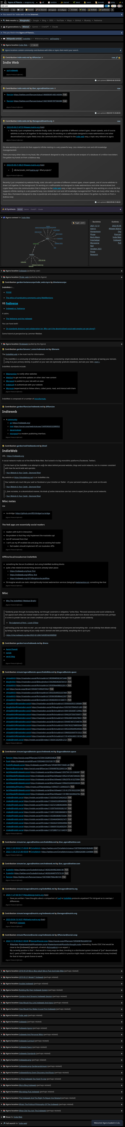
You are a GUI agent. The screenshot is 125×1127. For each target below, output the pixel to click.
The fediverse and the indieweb (19, 318)
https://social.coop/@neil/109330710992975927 (29, 689)
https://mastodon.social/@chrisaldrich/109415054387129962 (56, 710)
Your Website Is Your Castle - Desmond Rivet (23, 473)
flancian (10, 94)
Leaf (59, 898)
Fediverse (12, 303)
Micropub (10, 381)
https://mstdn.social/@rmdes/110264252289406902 (45, 801)
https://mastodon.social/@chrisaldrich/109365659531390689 (56, 703)
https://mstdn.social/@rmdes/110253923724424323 (45, 797)
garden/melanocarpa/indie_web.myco (33, 282)
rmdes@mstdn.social (14, 739)
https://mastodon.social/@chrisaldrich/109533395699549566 (56, 729)
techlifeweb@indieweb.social (18, 772)
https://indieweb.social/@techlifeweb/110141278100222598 (55, 790)
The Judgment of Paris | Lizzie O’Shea (23, 622)
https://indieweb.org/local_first (22, 571)
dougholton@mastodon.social (18, 707)
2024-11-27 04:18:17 (14, 895)
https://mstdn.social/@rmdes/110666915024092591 (45, 826)
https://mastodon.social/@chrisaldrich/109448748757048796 (56, 721)
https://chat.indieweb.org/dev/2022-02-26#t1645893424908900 (31, 635)
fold (64, 95)
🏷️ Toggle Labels (78, 223)
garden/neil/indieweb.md (28, 446)
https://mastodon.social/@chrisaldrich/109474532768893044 (56, 725)
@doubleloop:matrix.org (33, 895)
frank (8, 761)
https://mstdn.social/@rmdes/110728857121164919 (45, 830)
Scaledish (10, 869)
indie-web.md (23, 121)
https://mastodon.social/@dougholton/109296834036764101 (41, 681)
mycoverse (94, 243)
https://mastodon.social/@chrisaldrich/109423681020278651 (56, 718)
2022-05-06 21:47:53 (15, 127)
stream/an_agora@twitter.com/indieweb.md (36, 863)
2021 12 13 (94, 226)
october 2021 (96, 249)
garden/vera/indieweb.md (28, 643)
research (94, 254)
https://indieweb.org (15, 456)
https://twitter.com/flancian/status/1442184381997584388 (38, 101)
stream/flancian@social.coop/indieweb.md (35, 935)
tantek (8, 653)
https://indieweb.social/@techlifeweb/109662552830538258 (55, 783)
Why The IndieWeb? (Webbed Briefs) (21, 600)
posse (92, 251)
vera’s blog (10, 656)
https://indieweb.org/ (21, 423)
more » (97, 362)
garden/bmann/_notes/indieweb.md (33, 349)
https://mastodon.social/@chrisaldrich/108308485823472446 (41, 678)
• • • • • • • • (53, 20)
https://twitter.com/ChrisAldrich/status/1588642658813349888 (67, 851)
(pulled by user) (62, 270)
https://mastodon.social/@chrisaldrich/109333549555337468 (41, 692)
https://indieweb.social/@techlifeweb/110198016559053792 (55, 794)
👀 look (20, 10)
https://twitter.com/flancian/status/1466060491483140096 (38, 94)
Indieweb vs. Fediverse (15, 308)
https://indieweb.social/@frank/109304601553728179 (33, 761)
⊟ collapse (62, 10)
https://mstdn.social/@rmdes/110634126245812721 (45, 739)
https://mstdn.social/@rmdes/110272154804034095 (45, 805)
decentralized (15, 430)
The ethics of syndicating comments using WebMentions (29, 298)
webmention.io (82, 582)
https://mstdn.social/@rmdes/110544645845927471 (45, 819)
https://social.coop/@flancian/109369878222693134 (45, 768)
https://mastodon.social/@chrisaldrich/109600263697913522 (56, 732)
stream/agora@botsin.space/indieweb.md (35, 751)
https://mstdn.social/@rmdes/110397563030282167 (45, 808)
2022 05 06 (116, 226)
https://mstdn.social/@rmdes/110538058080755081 (45, 815)
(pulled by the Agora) (62, 277)
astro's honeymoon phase (95, 231)
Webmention (11, 374)
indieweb (14, 70)
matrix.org (34, 170)
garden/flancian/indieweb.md (30, 406)
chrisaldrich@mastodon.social (18, 703)
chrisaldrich (11, 678)
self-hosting (54, 38)
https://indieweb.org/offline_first (23, 574)
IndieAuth (10, 385)
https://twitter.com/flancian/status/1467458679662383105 (37, 877)
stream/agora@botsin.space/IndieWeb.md (35, 672)
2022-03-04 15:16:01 (14, 919)
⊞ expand (52, 10)
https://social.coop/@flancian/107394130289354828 (34, 757)
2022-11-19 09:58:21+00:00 (17, 941)
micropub (14, 433)
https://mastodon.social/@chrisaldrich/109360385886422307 (41, 696)
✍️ (119, 57)
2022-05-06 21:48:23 (15, 165)
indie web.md (23, 57)
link (42, 127)
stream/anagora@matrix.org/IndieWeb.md (36, 889)
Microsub (10, 388)
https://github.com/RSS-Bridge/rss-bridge (33, 513)
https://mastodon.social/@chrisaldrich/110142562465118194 (56, 736)
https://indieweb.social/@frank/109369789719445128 (47, 765)
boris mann (95, 237)
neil (92, 246)
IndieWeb (26, 38)
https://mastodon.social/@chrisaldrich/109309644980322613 (41, 685)
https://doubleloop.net (23, 477)
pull (8, 70)
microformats (40, 398)
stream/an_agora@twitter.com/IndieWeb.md (36, 842)
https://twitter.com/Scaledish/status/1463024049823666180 (39, 869)
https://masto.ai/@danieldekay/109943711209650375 (47, 786)
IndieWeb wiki (11, 354)
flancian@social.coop (14, 768)
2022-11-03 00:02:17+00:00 (17, 848)
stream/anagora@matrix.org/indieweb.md (35, 913)
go (11, 423)
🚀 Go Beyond (41, 10)
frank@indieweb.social (15, 765)
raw (113, 57)
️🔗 (117, 57)
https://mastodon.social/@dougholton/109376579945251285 (57, 707)
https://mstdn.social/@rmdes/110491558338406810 (45, 812)
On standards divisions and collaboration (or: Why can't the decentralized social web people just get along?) (50, 329)
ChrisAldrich (35, 848)
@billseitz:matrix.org (31, 919)
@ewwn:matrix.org (32, 127)
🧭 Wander (30, 10)
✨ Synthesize (104, 10)
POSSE (9, 292)
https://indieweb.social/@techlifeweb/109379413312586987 (55, 772)
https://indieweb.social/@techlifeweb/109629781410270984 (55, 779)
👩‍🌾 (4, 57)
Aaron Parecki (12, 649)
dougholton (11, 681)
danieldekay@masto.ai (15, 786)
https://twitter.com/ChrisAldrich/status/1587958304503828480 (67, 848)
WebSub (9, 377)
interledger (95, 240)
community (12, 419)
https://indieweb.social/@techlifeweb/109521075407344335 (55, 776)
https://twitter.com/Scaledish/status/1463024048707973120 (39, 873)
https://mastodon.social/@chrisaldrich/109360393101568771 (41, 700)
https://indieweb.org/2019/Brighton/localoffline (29, 578)
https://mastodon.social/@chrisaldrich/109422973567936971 (56, 714)
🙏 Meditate (92, 10)
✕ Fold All (34, 45)
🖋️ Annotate (72, 10)
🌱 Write (83, 10)
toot (11, 426)
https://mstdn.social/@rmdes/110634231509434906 (45, 823)
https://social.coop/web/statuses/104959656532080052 (37, 426)
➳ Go (13, 10)
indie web (80, 136)
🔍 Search (5, 10)
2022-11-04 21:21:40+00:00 (17, 851)
